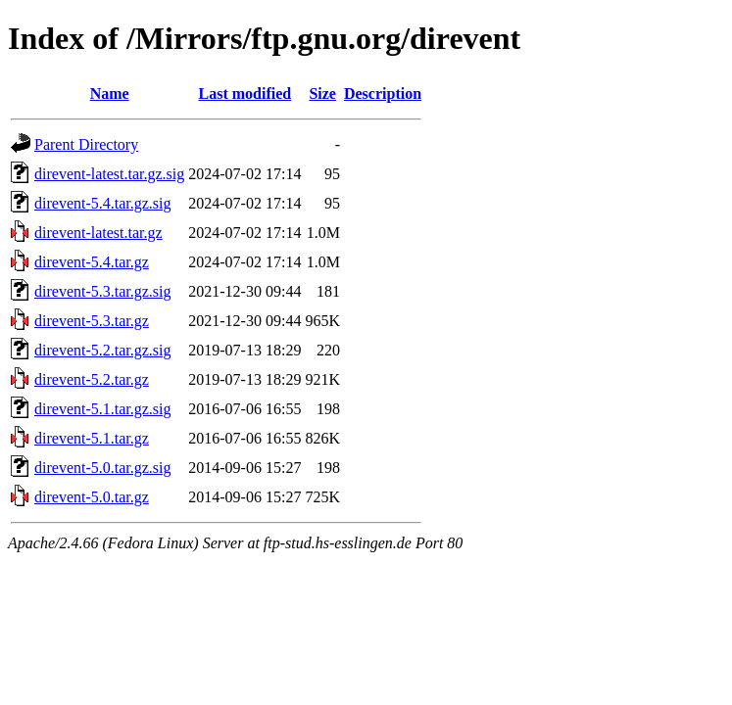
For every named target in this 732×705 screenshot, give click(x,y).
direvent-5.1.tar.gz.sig (102, 408)
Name (109, 93)
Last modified (245, 93)
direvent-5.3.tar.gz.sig (102, 291)
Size (322, 93)
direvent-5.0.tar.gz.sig (102, 467)
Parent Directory (86, 144)
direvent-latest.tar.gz (98, 232)
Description (382, 93)
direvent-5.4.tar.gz (91, 262)
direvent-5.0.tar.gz (91, 497)
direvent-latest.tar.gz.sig (109, 173)
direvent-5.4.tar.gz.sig (102, 203)
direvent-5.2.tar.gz (91, 379)
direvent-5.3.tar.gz (91, 320)
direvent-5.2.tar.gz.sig (102, 350)
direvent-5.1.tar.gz (91, 438)
